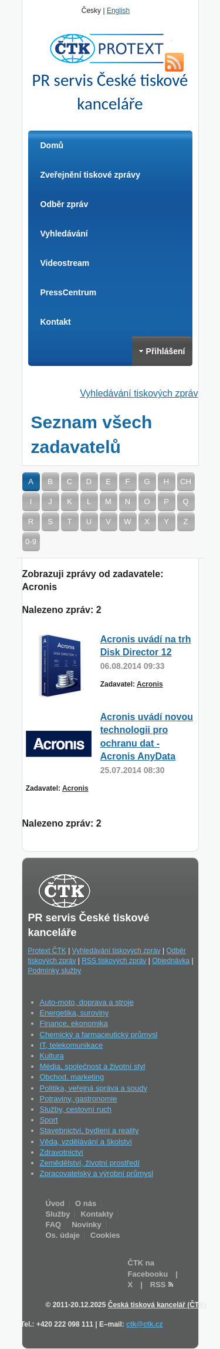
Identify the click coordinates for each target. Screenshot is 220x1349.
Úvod (55, 1203)
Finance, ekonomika (74, 1023)
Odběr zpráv (64, 204)
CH (185, 481)
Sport (49, 1119)
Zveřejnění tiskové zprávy (90, 174)
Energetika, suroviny (74, 1012)
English (118, 10)
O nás (85, 1203)
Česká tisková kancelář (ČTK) (157, 1305)
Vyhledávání (64, 233)
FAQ (54, 1224)
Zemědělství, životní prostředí (90, 1162)
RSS (174, 62)
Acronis (150, 684)
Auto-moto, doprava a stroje (87, 1002)
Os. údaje (63, 1235)
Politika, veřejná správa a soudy (94, 1088)
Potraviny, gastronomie (78, 1098)
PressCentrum (68, 292)
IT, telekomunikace (71, 1045)
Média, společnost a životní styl (92, 1066)
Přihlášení (162, 351)
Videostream (65, 263)
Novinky (86, 1224)
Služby (58, 1214)
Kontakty (96, 1214)
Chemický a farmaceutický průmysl (99, 1034)
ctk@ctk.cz (144, 1324)
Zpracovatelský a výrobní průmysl (97, 1173)
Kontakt (55, 322)
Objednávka (170, 961)
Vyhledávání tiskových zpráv (139, 393)
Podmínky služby (55, 971)
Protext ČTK (47, 951)
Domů (52, 145)
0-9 (30, 541)
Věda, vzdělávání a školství (86, 1141)
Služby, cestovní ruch (76, 1109)
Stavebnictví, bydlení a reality (89, 1130)
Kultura (52, 1055)
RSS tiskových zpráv (114, 961)
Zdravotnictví (61, 1152)
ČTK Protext (110, 48)
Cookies (105, 1235)
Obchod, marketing (72, 1076)
